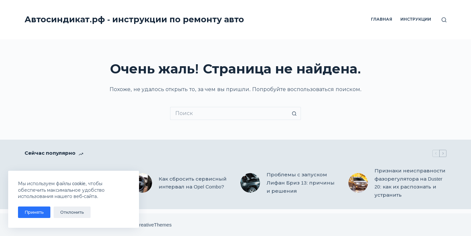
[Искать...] (229, 113)
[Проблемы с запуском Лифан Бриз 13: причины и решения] (250, 183)
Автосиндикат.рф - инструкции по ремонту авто (134, 19)
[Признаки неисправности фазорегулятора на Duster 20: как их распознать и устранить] (358, 183)
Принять (34, 212)
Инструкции (415, 19)
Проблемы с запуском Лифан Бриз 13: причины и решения (301, 183)
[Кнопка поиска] (294, 113)
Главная (381, 19)
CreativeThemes (154, 224)
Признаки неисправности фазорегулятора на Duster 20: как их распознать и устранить (410, 183)
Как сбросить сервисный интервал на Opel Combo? (193, 183)
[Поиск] (444, 19)
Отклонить (72, 212)
